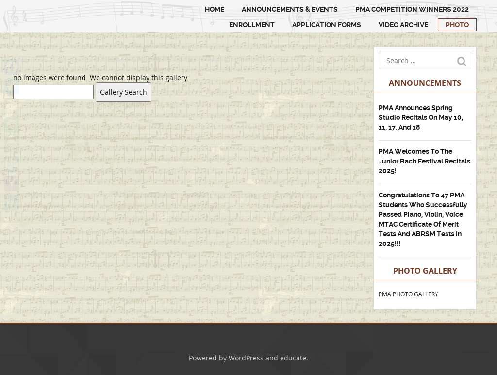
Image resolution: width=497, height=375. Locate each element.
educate (293, 357)
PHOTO (457, 25)
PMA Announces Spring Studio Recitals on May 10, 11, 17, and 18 (421, 117)
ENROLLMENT (252, 25)
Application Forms (326, 25)
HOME (214, 9)
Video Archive (403, 25)
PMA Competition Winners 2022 (412, 9)
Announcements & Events (290, 9)
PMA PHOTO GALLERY (408, 294)
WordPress (246, 357)
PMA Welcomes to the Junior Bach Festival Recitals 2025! (424, 161)
